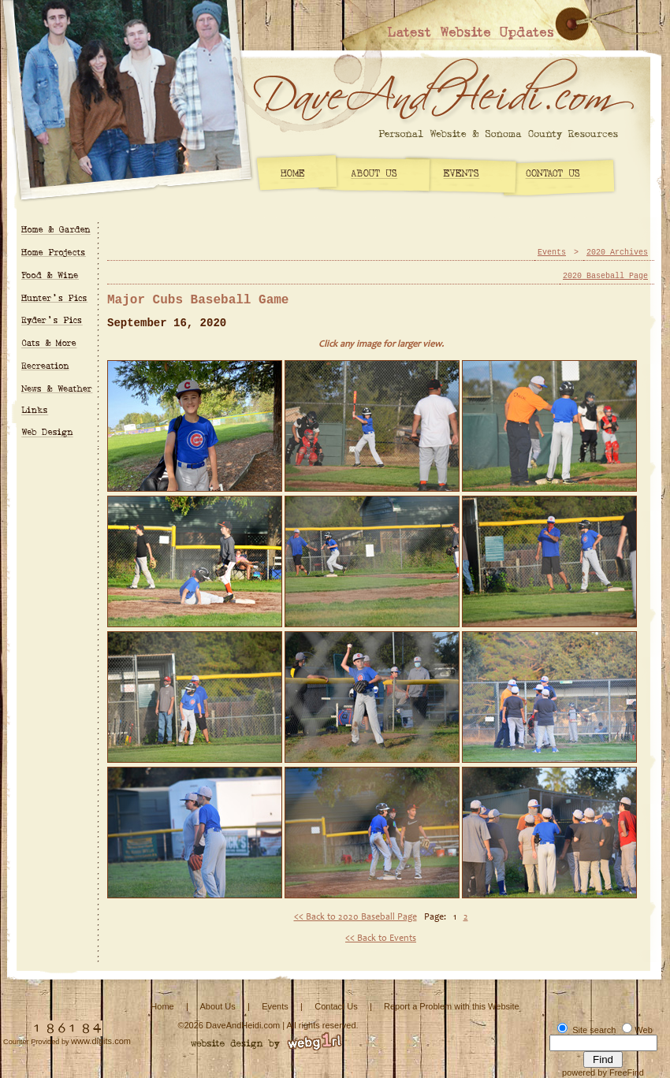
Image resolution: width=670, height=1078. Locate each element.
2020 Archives (617, 252)
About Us (217, 1006)
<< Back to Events (380, 938)
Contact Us (336, 1006)
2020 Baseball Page (605, 276)
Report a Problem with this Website (451, 1006)
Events (552, 252)
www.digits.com (101, 1041)
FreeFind (626, 1072)
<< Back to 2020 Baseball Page (355, 917)
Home (162, 1006)
